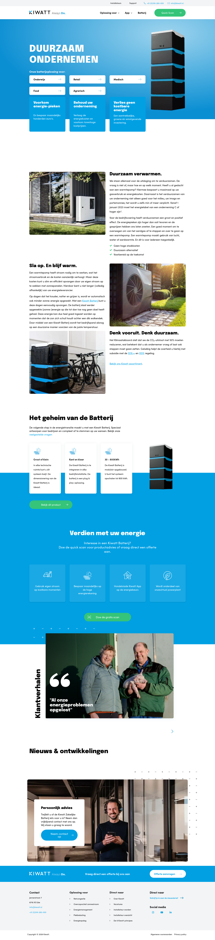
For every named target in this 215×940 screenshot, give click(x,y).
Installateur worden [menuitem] (122, 909)
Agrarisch (78, 90)
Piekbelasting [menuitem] (80, 915)
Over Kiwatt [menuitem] (119, 898)
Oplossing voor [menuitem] (108, 12)
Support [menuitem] (133, 3)
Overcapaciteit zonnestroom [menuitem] (86, 904)
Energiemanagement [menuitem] (83, 909)
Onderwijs (39, 78)
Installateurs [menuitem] (115, 3)
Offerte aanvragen (164, 874)
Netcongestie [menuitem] (79, 898)
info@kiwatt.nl (177, 3)
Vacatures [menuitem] (118, 904)
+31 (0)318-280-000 (155, 3)
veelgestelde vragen (40, 434)
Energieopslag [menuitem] (80, 920)
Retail (76, 78)
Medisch (118, 78)
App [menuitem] (127, 12)
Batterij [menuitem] (142, 12)
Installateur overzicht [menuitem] (123, 915)
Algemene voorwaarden (161, 935)
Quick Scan (167, 12)
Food (36, 90)
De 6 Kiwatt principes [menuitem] (123, 920)
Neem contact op (59, 835)
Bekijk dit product (51, 504)
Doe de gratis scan (107, 617)
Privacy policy (180, 935)
